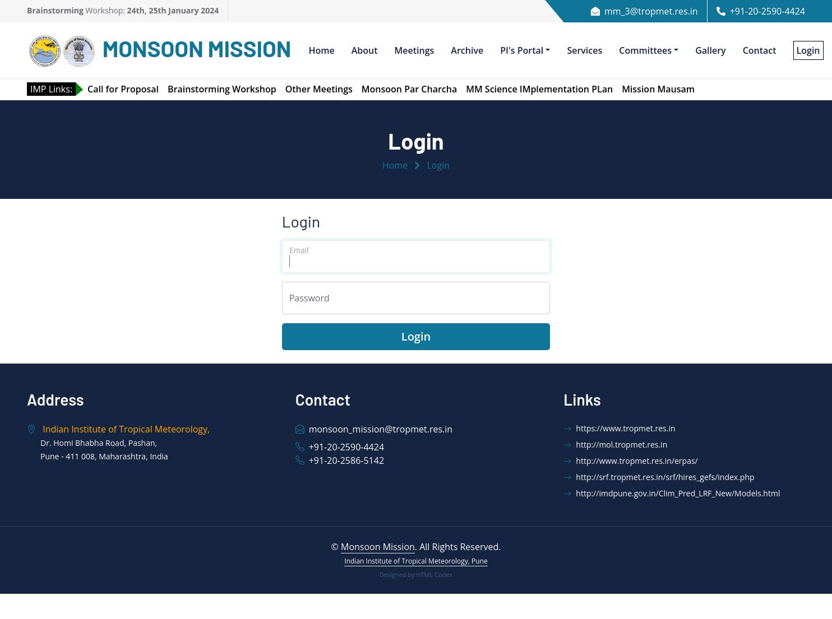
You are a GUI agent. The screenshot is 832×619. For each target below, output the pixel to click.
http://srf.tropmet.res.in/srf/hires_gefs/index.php (658, 477)
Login (438, 165)
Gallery (710, 50)
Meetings (415, 50)
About (365, 50)
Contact (759, 50)
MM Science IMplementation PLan (539, 89)
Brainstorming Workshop (222, 89)
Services (584, 50)
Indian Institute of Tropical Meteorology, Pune (415, 561)
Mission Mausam (658, 89)
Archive (467, 50)
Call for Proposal (123, 89)
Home (321, 50)
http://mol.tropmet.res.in (615, 444)
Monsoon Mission (378, 547)
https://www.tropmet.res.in (619, 428)
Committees (645, 50)
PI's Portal (521, 50)
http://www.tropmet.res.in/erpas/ (630, 460)
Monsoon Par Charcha (409, 89)
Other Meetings (319, 89)
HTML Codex (434, 574)
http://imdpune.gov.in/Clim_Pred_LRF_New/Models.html (671, 493)
